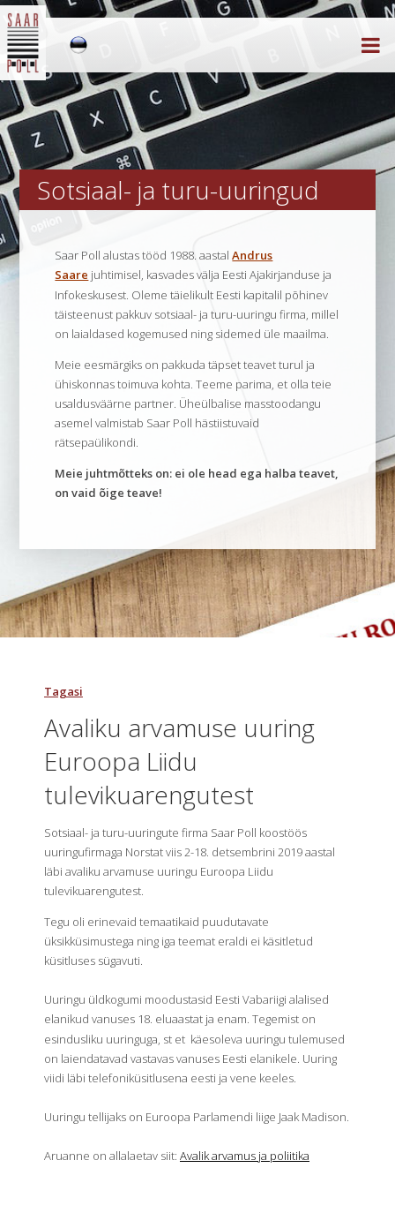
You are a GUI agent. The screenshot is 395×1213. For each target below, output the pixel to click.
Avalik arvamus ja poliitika (244, 1156)
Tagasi (63, 691)
